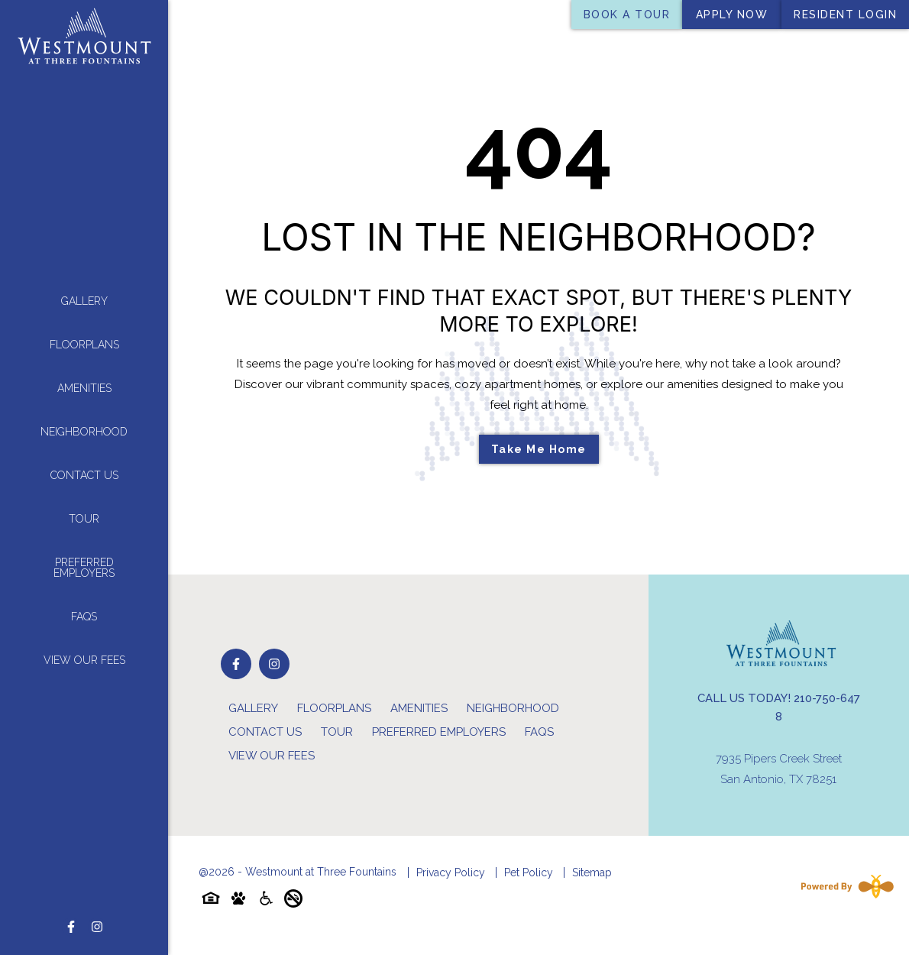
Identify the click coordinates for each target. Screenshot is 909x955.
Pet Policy (528, 872)
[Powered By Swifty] (844, 886)
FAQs (84, 615)
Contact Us (84, 474)
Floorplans (84, 343)
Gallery (84, 299)
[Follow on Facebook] (71, 924)
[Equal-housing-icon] (211, 901)
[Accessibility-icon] (266, 901)
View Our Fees (84, 658)
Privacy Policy (450, 872)
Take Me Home (539, 449)
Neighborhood (84, 430)
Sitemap (592, 872)
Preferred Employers (84, 566)
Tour (84, 517)
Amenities (84, 386)
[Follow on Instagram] (97, 924)
